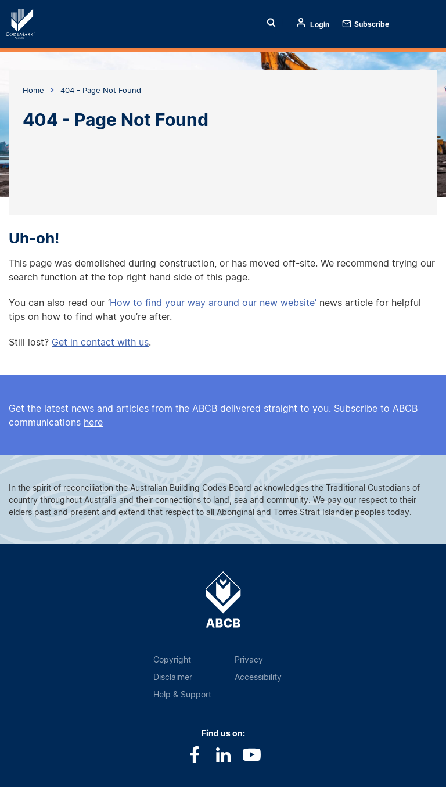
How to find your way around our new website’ (213, 302)
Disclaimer (172, 677)
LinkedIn (223, 754)
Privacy (249, 659)
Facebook (195, 754)
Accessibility (258, 677)
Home (27, 24)
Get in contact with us (100, 342)
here (93, 422)
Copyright (172, 659)
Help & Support (182, 694)
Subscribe (371, 24)
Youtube (252, 754)
